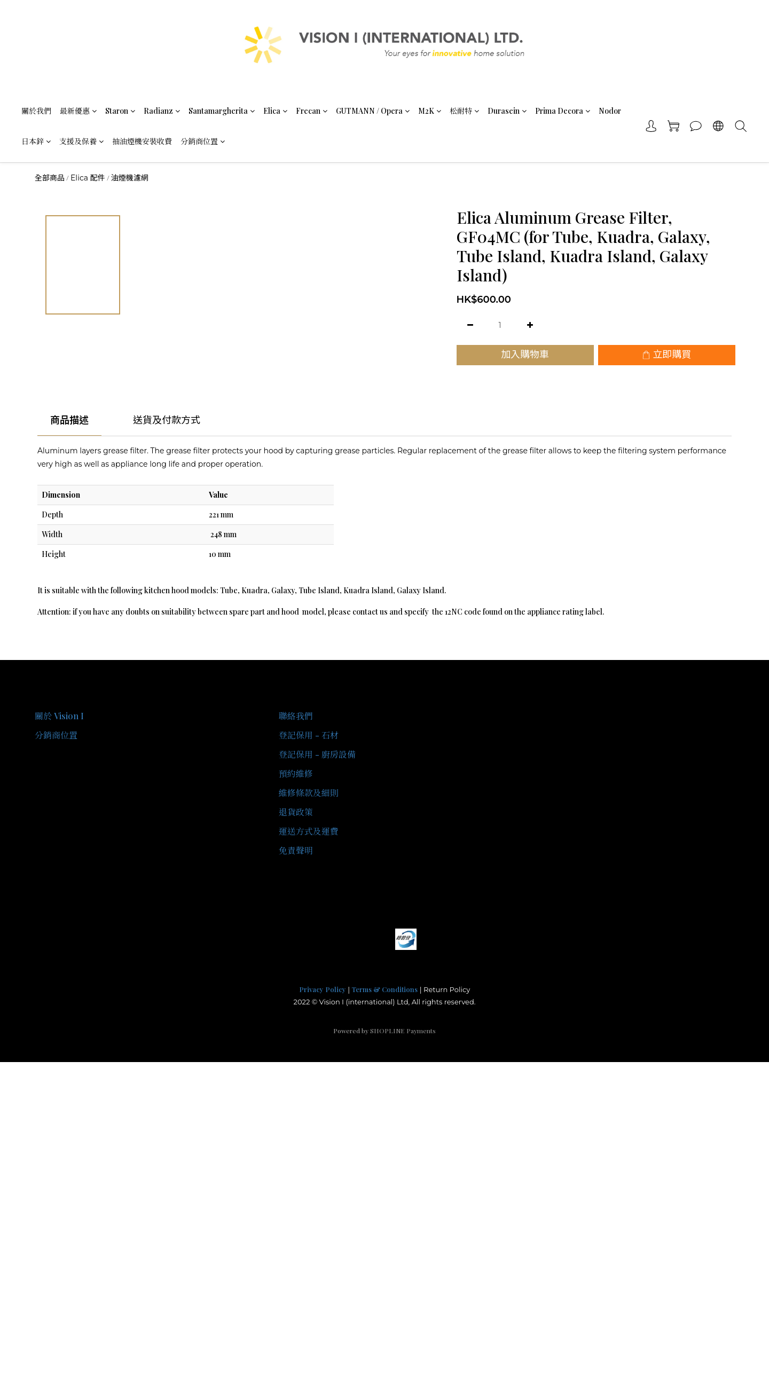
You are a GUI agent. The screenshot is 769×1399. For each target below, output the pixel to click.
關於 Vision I (59, 715)
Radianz (162, 111)
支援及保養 (81, 141)
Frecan (311, 111)
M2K (429, 111)
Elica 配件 (87, 178)
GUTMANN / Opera (373, 111)
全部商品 (50, 178)
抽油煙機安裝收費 (142, 141)
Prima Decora (562, 111)
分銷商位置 (203, 141)
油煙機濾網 (129, 178)
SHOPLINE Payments (403, 1030)
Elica (275, 111)
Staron (120, 111)
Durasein (507, 111)
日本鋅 (36, 141)
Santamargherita (222, 111)
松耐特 (464, 111)
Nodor (610, 111)
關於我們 (36, 111)
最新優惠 (78, 111)
